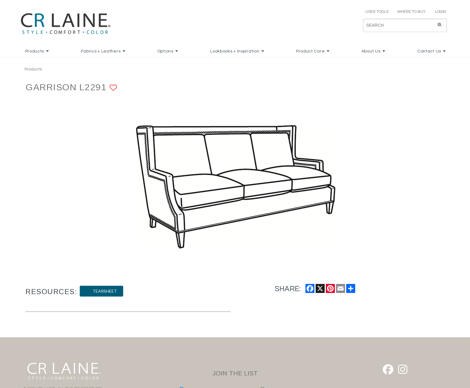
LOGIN (438, 12)
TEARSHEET (101, 291)
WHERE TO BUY (411, 12)
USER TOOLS (374, 12)
